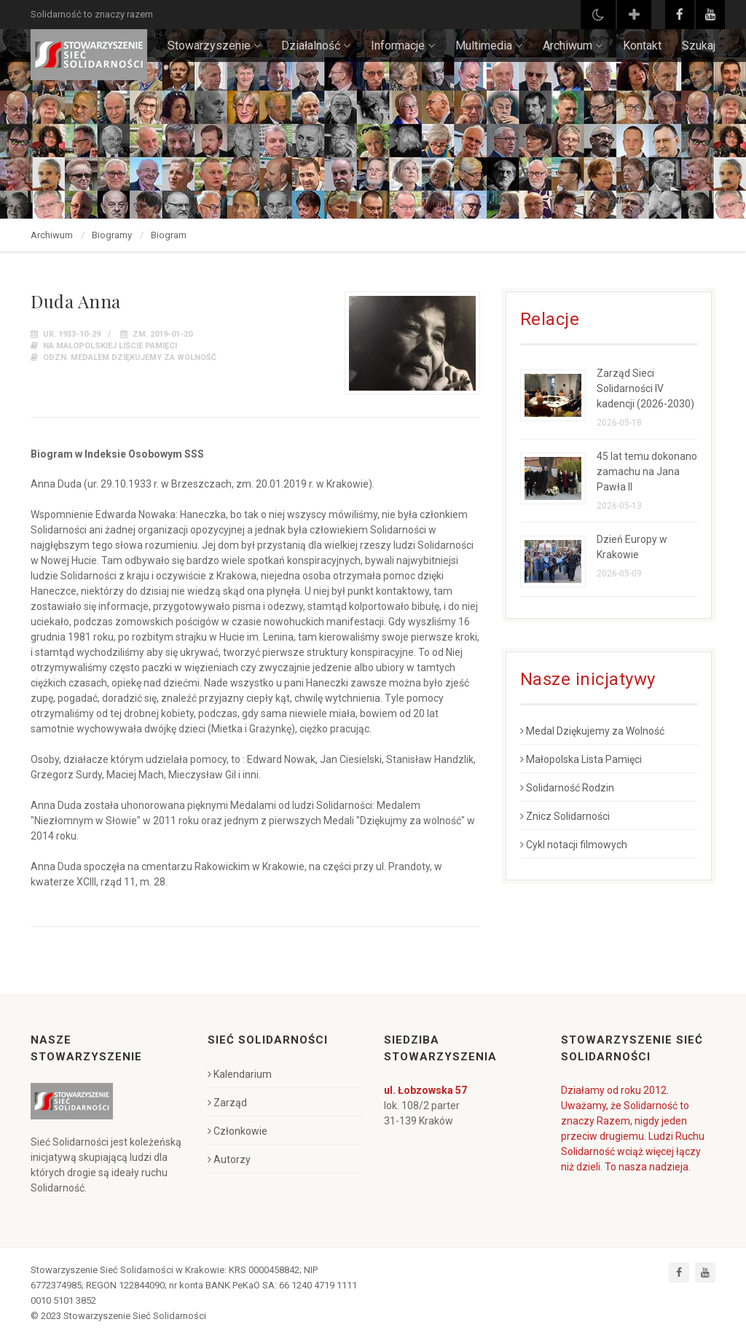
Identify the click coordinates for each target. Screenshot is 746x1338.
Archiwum (572, 45)
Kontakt (642, 45)
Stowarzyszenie (214, 45)
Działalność (315, 45)
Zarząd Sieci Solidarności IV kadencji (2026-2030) (645, 388)
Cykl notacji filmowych (573, 844)
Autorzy (229, 1159)
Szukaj (698, 45)
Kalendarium (240, 1074)
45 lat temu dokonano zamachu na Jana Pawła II (647, 471)
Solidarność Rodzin (567, 788)
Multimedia (488, 45)
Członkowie (237, 1131)
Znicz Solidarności (565, 816)
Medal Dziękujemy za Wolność (592, 731)
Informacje (403, 45)
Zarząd (227, 1102)
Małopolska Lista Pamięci (581, 759)
